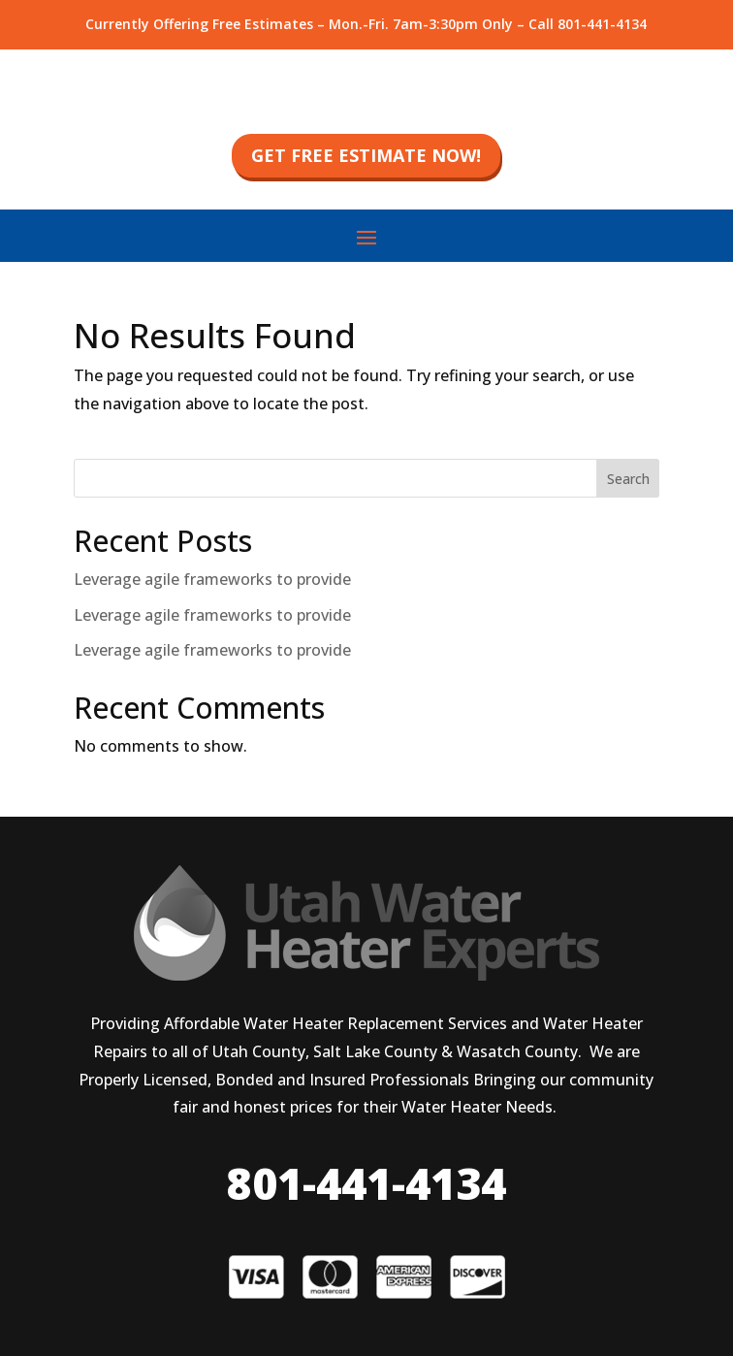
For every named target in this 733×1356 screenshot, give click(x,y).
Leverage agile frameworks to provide (212, 579)
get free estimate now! (366, 155)
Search (628, 478)
